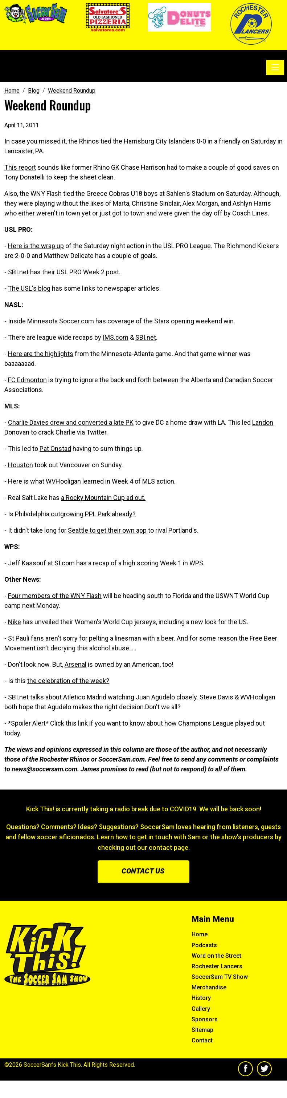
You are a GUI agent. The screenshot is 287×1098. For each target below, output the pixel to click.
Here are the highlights (40, 354)
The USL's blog (29, 288)
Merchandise (209, 987)
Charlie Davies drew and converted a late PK (71, 422)
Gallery (201, 1008)
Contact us (143, 871)
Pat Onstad (55, 448)
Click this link (69, 723)
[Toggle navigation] (275, 67)
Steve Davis (216, 697)
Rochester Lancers (217, 966)
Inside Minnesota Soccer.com (51, 321)
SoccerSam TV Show (220, 976)
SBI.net (18, 272)
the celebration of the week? (68, 681)
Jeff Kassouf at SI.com (41, 563)
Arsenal (75, 664)
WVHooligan (63, 481)
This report (20, 167)
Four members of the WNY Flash (55, 596)
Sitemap (202, 1029)
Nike (14, 622)
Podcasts (204, 945)
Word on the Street (216, 955)
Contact (202, 1040)
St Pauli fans (26, 638)
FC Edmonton (27, 380)
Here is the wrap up (36, 246)
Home (200, 934)
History (201, 997)
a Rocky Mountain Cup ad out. (103, 497)
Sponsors (205, 1019)
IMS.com (115, 337)
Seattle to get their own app (107, 530)
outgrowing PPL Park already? (93, 514)
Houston (20, 465)
